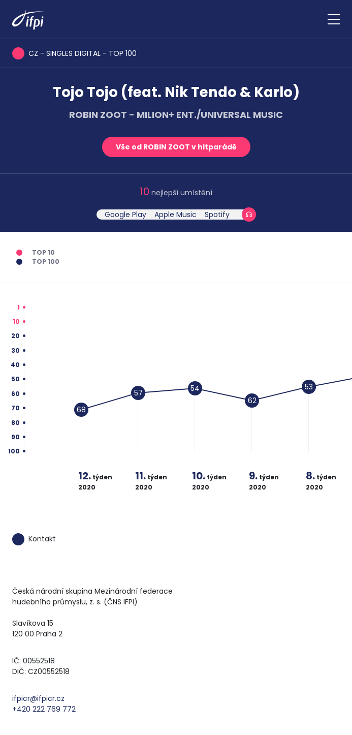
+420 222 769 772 (44, 709)
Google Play (125, 214)
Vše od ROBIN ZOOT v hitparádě (176, 147)
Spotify (217, 214)
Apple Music (175, 214)
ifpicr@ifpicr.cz (38, 698)
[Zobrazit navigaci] (334, 19)
